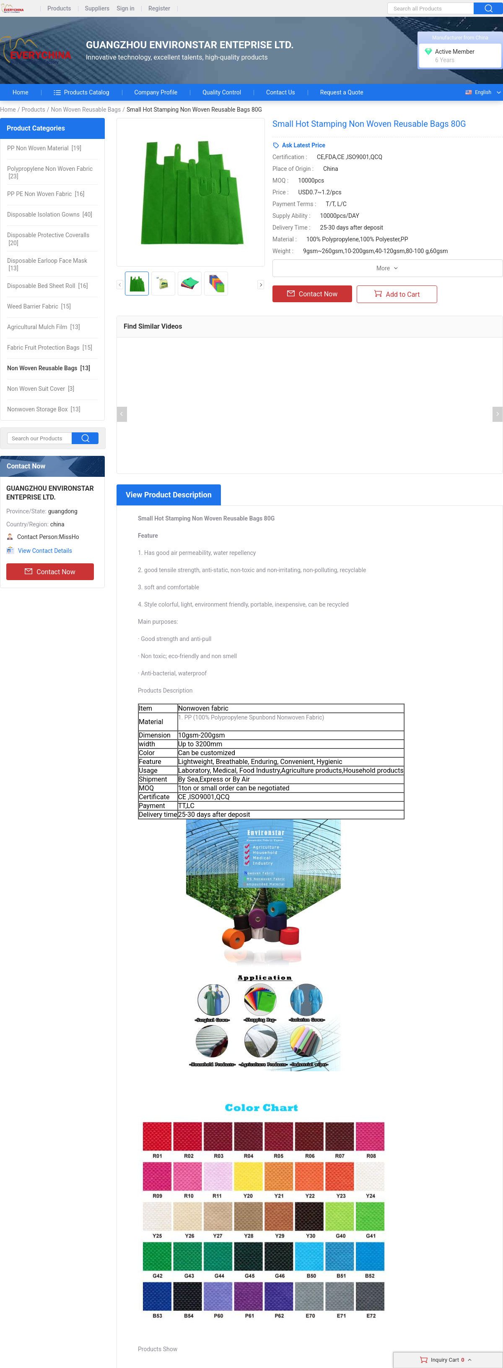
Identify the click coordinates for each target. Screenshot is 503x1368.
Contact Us (280, 92)
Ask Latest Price (303, 145)
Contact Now (50, 572)
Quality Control (221, 92)
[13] (47, 264)
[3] (40, 388)
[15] (39, 306)
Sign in (126, 8)
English (477, 92)
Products (59, 8)
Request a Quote (341, 92)
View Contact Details (45, 550)
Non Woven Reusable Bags (86, 109)
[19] (44, 148)
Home (21, 92)
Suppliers (97, 8)
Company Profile (156, 92)
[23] (50, 172)
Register (159, 8)
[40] (49, 214)
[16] (46, 194)
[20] (48, 239)
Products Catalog (81, 92)
